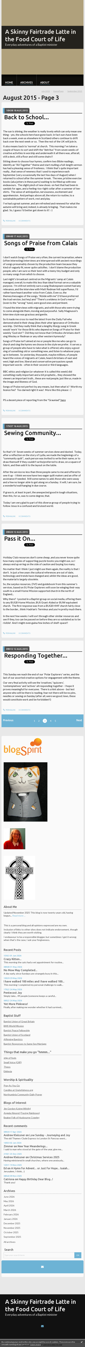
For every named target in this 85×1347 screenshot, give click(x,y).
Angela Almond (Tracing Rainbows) (22, 1113)
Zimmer (8, 1146)
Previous (8, 720)
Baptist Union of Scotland (17, 1034)
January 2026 (10, 1218)
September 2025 (12, 1236)
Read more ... (18, 915)
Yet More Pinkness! (16, 1003)
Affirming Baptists (13, 1039)
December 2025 (12, 1223)
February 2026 (11, 1214)
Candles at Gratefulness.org (18, 1090)
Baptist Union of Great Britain (19, 1021)
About (45, 82)
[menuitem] (9, 80)
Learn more (35, 1344)
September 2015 (74, 91)
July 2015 (45, 91)
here (63, 400)
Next (79, 720)
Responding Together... (35, 655)
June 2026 (9, 1196)
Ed (5, 1168)
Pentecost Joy (13, 992)
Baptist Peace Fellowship (17, 1030)
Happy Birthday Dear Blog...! (36, 1179)
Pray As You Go (12, 1085)
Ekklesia (8, 1071)
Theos (7, 1066)
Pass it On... (19, 538)
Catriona (9, 1179)
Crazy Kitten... (12, 959)
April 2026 (9, 1205)
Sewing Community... (32, 433)
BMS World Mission (14, 1025)
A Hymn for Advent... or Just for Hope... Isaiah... (40, 1168)
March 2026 (10, 1210)
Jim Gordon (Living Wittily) (17, 1108)
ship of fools (10, 1057)
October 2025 (11, 1232)
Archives (26, 82)
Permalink (9, 221)
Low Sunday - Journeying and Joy (49, 1135)
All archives (9, 1241)
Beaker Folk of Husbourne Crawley (21, 1117)
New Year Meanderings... (33, 1146)
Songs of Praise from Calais (41, 243)
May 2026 (9, 1201)
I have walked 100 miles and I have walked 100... (34, 981)
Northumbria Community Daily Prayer (23, 1094)
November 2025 (12, 1227)
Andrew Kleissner (14, 1135)
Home (9, 82)
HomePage (58, 91)
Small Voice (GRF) (13, 1062)
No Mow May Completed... (20, 970)
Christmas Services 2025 (44, 1157)
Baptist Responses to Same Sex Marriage (25, 1043)
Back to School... (26, 117)
